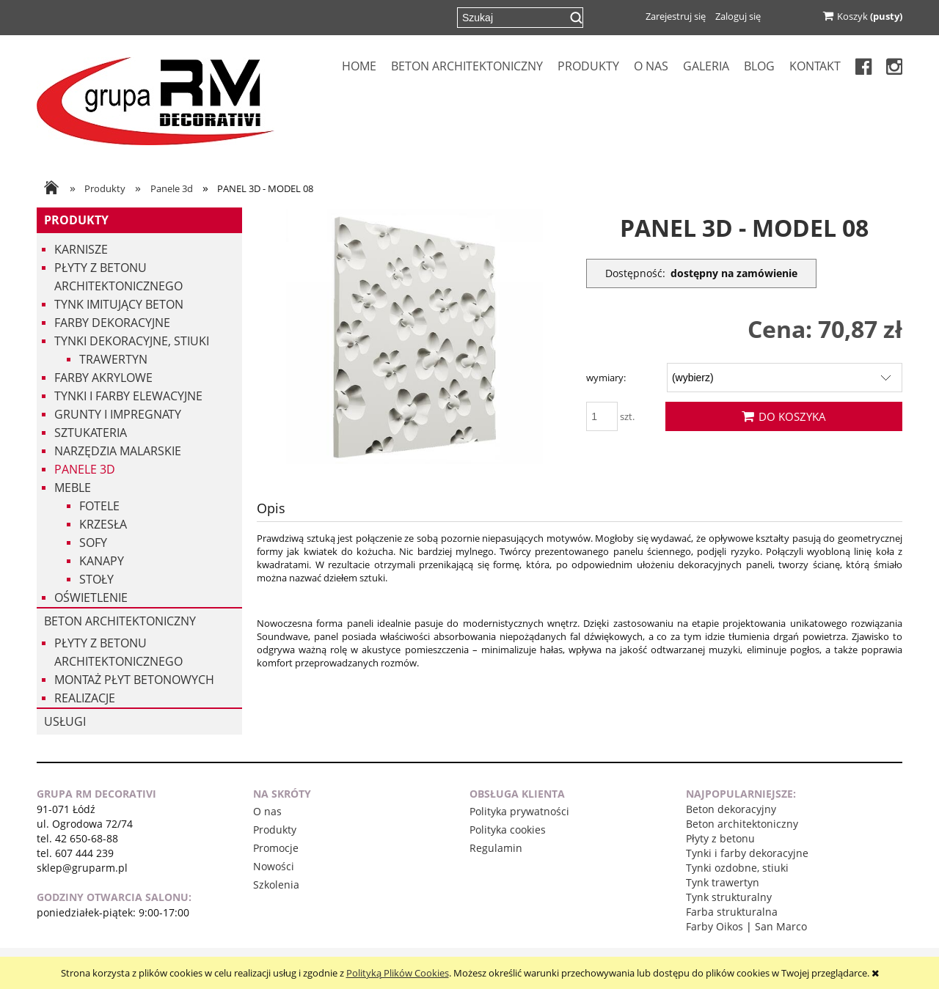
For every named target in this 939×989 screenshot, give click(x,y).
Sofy (93, 542)
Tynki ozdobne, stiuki (737, 868)
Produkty (76, 220)
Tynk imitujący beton (118, 304)
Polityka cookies (508, 830)
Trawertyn (113, 359)
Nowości (273, 866)
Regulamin (496, 848)
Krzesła (103, 524)
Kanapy (101, 561)
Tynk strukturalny (729, 897)
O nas (267, 811)
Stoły (96, 579)
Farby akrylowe (103, 378)
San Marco (781, 926)
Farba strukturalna (732, 912)
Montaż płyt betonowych (134, 680)
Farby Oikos (714, 926)
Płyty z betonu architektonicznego (118, 277)
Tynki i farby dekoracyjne (747, 853)
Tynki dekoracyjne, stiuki (131, 341)
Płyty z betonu (720, 838)
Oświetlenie (91, 597)
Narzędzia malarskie (117, 451)
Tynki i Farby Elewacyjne (128, 396)
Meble (72, 487)
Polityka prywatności (519, 811)
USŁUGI (65, 721)
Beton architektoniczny (120, 621)
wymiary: (606, 377)
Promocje (276, 848)
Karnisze (81, 249)
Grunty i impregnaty (117, 414)
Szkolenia (276, 884)
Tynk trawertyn (722, 882)
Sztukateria (90, 432)
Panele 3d (84, 469)
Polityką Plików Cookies (397, 972)
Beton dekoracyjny (731, 809)
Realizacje (84, 698)
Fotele (99, 506)
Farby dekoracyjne (112, 323)
